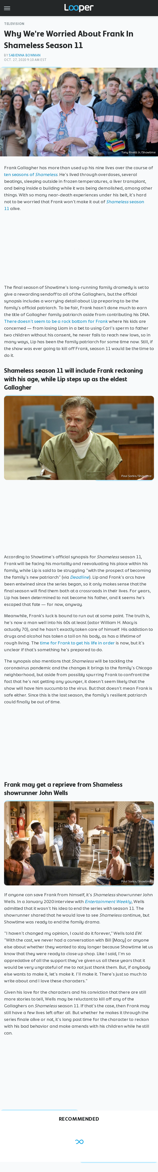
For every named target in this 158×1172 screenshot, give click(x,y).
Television (14, 23)
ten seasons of (30, 174)
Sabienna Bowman (24, 55)
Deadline (79, 577)
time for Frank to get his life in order (77, 643)
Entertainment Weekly (108, 902)
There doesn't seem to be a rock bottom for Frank (56, 321)
